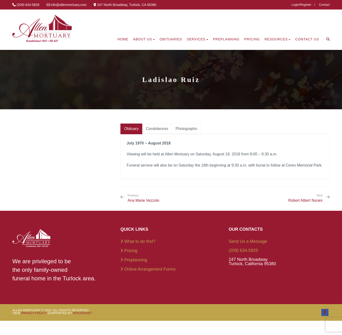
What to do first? (139, 241)
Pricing (130, 251)
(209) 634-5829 (243, 250)
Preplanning (135, 260)
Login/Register (301, 4)
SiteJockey (82, 313)
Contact (324, 4)
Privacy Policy (33, 313)
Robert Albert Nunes (305, 200)
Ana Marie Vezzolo (143, 198)
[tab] (131, 129)
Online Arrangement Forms (150, 269)
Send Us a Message (248, 241)
